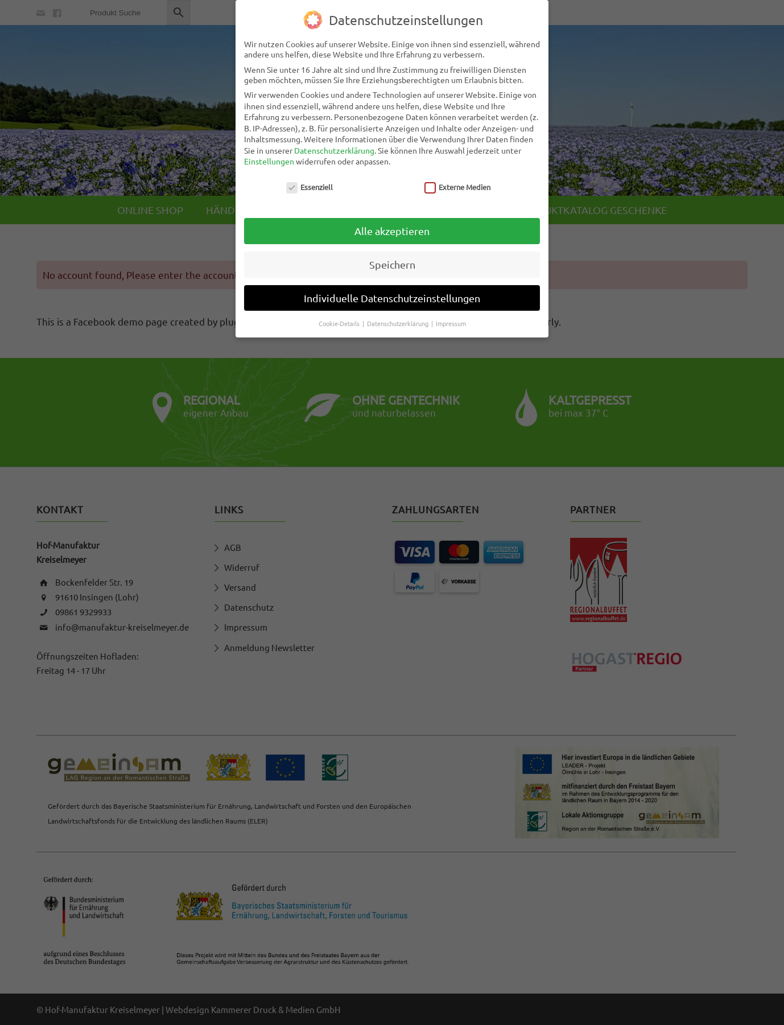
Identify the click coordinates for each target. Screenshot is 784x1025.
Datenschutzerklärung (334, 150)
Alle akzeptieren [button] (392, 231)
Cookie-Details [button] (340, 323)
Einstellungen (269, 161)
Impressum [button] (451, 323)
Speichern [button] (392, 264)
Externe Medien (457, 187)
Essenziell (309, 187)
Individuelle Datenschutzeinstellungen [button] (392, 298)
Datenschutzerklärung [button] (398, 323)
